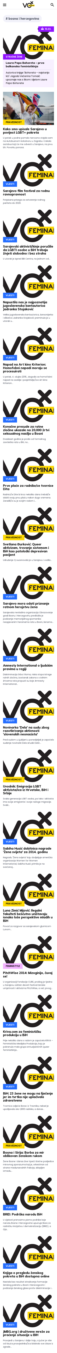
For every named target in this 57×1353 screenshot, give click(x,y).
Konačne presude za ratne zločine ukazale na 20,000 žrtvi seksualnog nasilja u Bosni (26, 430)
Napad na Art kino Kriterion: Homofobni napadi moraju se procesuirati (25, 368)
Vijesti (10, 184)
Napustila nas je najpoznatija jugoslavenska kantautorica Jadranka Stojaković (25, 305)
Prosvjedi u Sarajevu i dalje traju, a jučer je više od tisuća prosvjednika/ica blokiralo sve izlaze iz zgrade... (28, 1343)
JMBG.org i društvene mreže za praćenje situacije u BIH (26, 1333)
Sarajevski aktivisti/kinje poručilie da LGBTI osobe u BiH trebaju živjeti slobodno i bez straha (28, 250)
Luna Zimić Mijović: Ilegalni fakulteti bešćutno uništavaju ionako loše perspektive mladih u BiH (28, 916)
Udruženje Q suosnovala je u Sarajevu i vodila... (27, 560)
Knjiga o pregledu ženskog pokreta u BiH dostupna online (26, 1274)
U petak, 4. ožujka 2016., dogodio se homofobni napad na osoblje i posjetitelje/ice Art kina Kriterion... (27, 380)
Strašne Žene (14, 56)
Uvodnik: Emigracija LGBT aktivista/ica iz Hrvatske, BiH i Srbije (25, 789)
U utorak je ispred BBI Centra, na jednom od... (26, 258)
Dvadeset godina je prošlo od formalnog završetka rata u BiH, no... (24, 441)
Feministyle (13, 966)
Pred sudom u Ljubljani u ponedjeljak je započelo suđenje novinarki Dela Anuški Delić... (28, 741)
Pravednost (14, 122)
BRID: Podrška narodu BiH (22, 1214)
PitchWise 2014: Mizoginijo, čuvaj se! (27, 974)
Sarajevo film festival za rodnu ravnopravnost (26, 192)
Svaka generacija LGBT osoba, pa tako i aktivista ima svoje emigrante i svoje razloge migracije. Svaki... (28, 802)
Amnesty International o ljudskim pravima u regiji (28, 667)
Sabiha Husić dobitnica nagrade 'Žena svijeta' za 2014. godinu (27, 850)
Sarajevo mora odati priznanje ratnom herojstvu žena (26, 605)
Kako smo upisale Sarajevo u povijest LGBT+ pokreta (25, 130)
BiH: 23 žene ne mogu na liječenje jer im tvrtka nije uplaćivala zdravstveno (28, 1097)
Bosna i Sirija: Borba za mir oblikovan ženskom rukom (23, 1154)
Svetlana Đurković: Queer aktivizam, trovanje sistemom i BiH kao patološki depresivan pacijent (26, 549)
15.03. (46, 29)
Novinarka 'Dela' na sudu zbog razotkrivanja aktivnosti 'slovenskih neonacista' (26, 731)
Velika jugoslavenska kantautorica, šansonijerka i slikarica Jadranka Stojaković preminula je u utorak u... (28, 318)
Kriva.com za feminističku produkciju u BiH (22, 1033)
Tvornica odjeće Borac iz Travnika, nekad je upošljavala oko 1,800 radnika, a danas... (26, 1107)
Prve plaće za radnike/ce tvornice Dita (28, 487)
